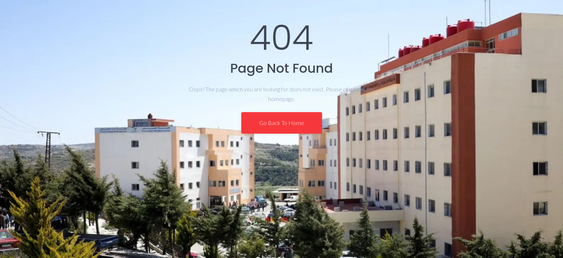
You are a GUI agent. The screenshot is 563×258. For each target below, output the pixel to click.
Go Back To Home (281, 122)
